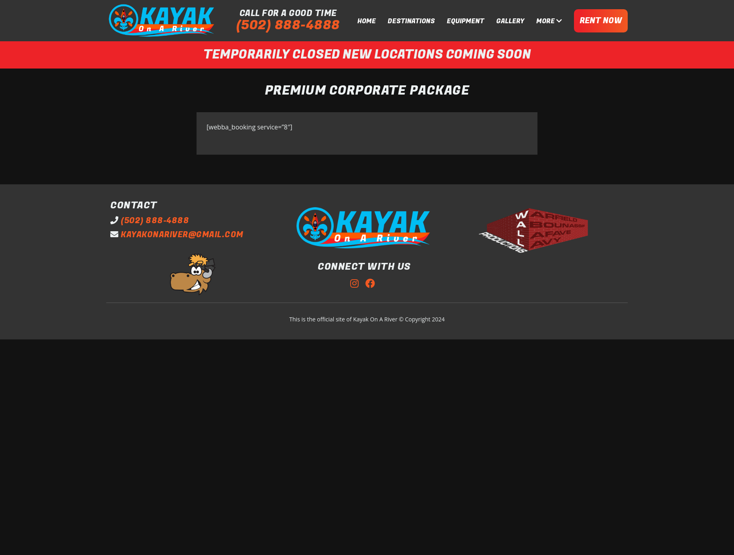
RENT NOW (601, 20)
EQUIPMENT (465, 21)
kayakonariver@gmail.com (182, 234)
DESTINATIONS (411, 21)
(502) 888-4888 (288, 25)
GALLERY (510, 21)
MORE (549, 21)
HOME (366, 21)
